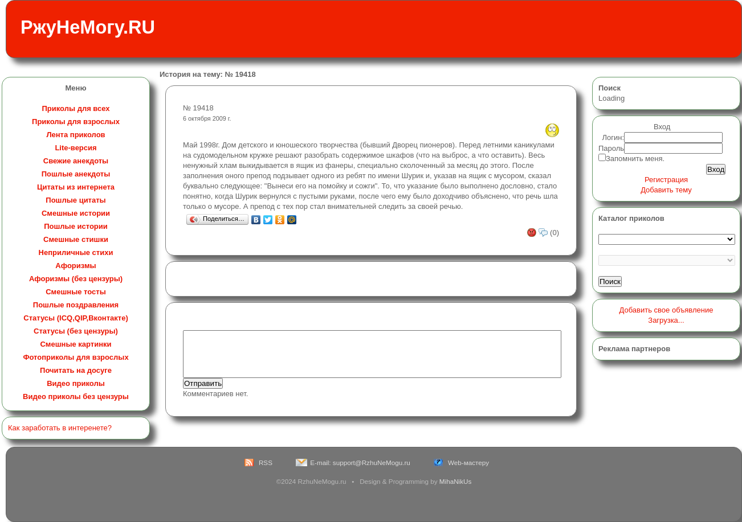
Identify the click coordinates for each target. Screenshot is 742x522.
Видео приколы (76, 383)
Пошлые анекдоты (76, 174)
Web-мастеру (468, 462)
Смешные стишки (75, 239)
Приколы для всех (75, 108)
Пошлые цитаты (75, 200)
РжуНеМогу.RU (88, 27)
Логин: (613, 137)
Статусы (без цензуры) (76, 331)
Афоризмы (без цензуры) (76, 278)
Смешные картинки (75, 344)
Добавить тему (666, 190)
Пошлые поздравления (76, 305)
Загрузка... (666, 320)
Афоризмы (75, 265)
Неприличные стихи (76, 252)
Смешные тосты (76, 291)
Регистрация (666, 179)
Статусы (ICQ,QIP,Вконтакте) (75, 318)
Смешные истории (76, 213)
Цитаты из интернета (76, 187)
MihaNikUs (455, 481)
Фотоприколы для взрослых (75, 357)
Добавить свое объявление (666, 310)
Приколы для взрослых (76, 121)
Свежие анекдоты (75, 161)
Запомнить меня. (635, 158)
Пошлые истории (76, 226)
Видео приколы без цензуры (76, 396)
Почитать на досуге (76, 370)
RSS (265, 462)
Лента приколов (75, 134)
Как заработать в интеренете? (60, 428)
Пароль (611, 148)
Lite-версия (75, 147)
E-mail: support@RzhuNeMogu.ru (360, 462)
